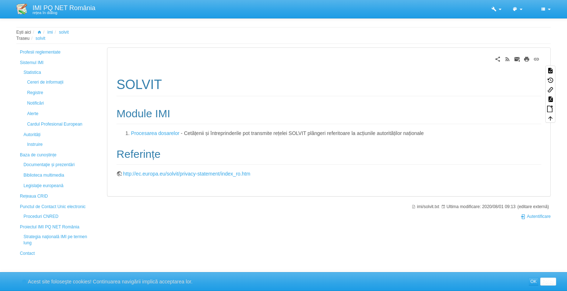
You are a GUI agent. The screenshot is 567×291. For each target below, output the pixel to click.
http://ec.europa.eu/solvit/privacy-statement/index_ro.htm (186, 174)
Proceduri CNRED (41, 216)
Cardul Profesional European (54, 124)
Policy (548, 281)
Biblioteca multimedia (44, 175)
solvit (64, 32)
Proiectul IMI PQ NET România (49, 226)
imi (50, 32)
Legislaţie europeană (43, 185)
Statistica (32, 72)
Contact (27, 253)
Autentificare (535, 216)
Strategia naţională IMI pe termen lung (55, 239)
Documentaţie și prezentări (49, 164)
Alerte (32, 113)
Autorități (32, 134)
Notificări (35, 103)
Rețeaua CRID (34, 196)
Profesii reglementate (40, 52)
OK (533, 281)
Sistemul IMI (31, 62)
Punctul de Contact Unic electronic (53, 206)
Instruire (35, 144)
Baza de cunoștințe (38, 154)
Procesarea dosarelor (155, 133)
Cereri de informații (45, 82)
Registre (35, 92)
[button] (496, 9)
